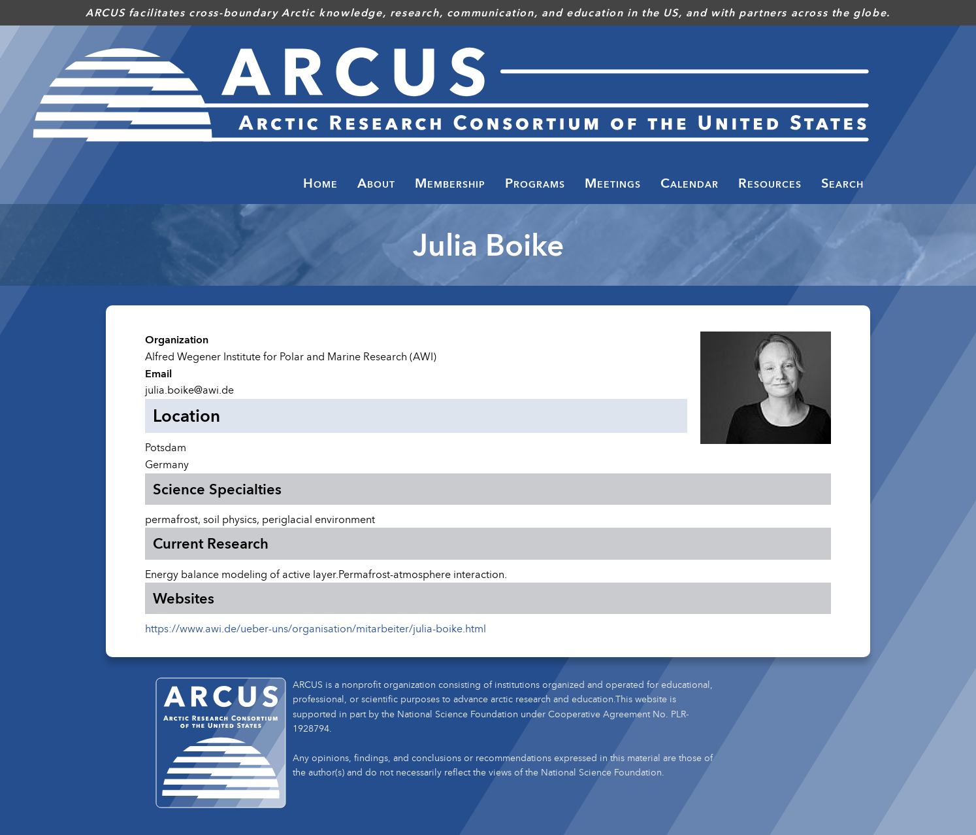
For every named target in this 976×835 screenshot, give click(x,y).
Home (320, 183)
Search (842, 183)
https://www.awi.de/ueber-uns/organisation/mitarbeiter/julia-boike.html (315, 628)
